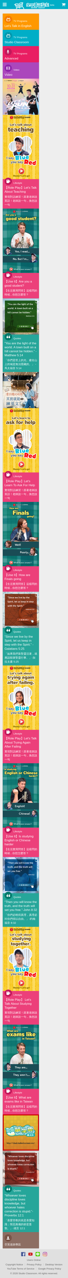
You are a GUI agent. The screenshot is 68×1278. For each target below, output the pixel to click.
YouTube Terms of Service (20, 1269)
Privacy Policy (34, 1264)
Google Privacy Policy (49, 1269)
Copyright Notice (14, 1264)
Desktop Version (54, 1264)
